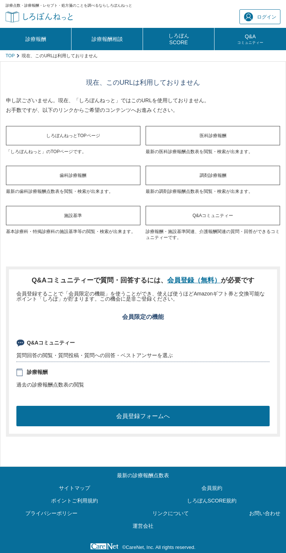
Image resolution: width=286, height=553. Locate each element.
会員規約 (211, 488)
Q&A (250, 39)
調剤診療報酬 (213, 175)
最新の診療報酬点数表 (143, 475)
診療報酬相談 (107, 39)
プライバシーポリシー (51, 513)
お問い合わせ (264, 513)
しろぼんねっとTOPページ (73, 135)
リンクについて (170, 513)
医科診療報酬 (213, 135)
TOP (10, 55)
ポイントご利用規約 (74, 501)
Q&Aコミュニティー (213, 215)
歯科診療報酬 (73, 175)
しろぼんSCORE (178, 39)
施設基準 (73, 215)
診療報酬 (35, 39)
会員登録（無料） (194, 280)
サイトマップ (74, 488)
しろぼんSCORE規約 (212, 501)
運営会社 (143, 526)
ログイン (260, 17)
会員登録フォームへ (143, 416)
